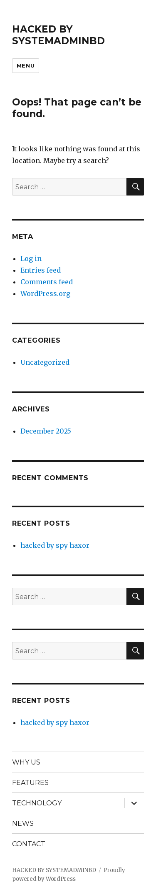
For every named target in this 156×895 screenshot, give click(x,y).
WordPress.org (45, 293)
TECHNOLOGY (37, 803)
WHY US (26, 762)
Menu (26, 65)
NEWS (23, 823)
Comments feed (46, 282)
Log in (31, 258)
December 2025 (45, 431)
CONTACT (28, 844)
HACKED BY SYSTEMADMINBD (58, 35)
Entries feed (40, 270)
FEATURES (30, 783)
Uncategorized (44, 362)
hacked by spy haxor (54, 545)
